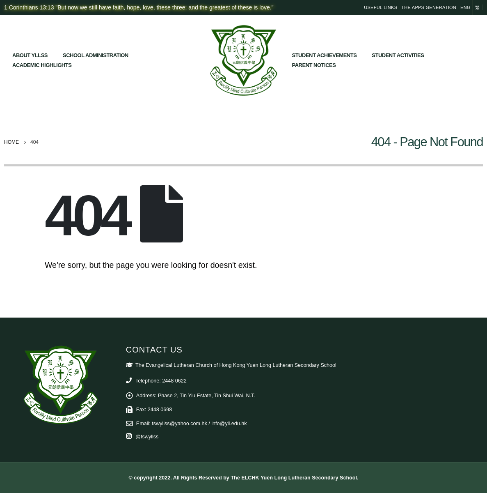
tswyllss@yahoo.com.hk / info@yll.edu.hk (199, 423)
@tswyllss (146, 437)
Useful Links (380, 7)
